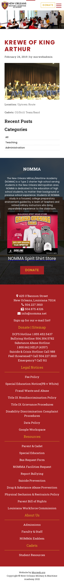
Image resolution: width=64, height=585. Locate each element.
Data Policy (32, 423)
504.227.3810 (34, 305)
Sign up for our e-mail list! (32, 320)
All (6, 137)
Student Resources (32, 555)
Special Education (32, 453)
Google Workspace (32, 429)
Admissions (32, 525)
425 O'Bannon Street (33, 296)
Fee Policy (32, 377)
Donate (48, 5)
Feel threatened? (20, 356)
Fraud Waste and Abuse (32, 391)
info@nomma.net (34, 313)
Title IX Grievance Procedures (32, 404)
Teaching (11, 142)
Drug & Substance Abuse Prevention (32, 487)
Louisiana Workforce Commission (32, 508)
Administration (15, 147)
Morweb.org (38, 572)
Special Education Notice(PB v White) (32, 384)
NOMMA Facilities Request (32, 467)
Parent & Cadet (32, 446)
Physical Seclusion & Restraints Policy (32, 494)
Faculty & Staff (32, 531)
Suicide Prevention (32, 480)
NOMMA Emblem (32, 538)
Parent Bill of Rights (32, 501)
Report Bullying (32, 474)
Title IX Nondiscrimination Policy (32, 397)
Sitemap (39, 327)
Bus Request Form (32, 460)
